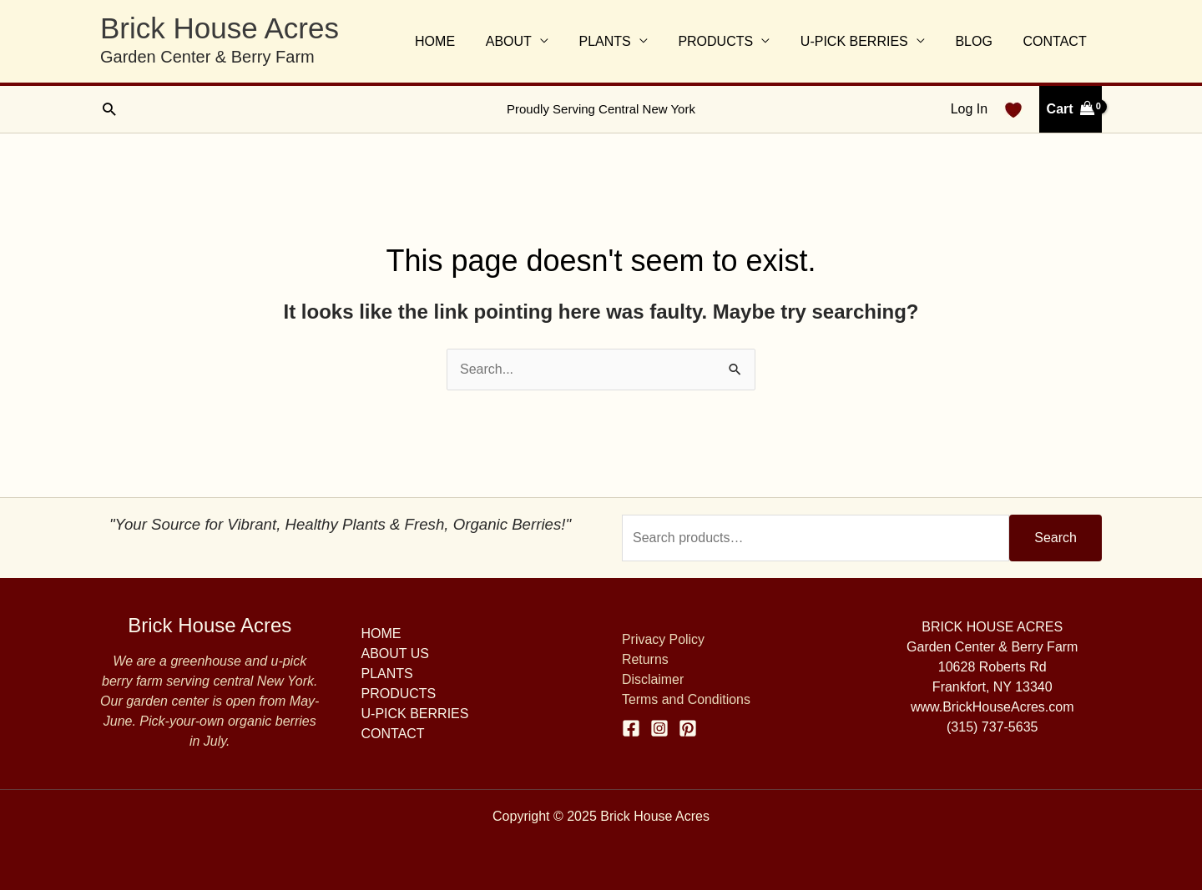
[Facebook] (631, 728)
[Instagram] (659, 728)
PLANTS (622, 41)
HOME (460, 41)
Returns (645, 659)
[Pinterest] (688, 728)
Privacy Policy (663, 639)
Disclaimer (653, 679)
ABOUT (530, 41)
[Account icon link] (969, 109)
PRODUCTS (729, 41)
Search (1055, 537)
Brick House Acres (219, 28)
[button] (109, 109)
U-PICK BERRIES (863, 41)
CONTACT (1056, 41)
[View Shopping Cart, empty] (1070, 109)
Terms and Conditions (686, 699)
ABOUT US (395, 653)
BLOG (979, 41)
